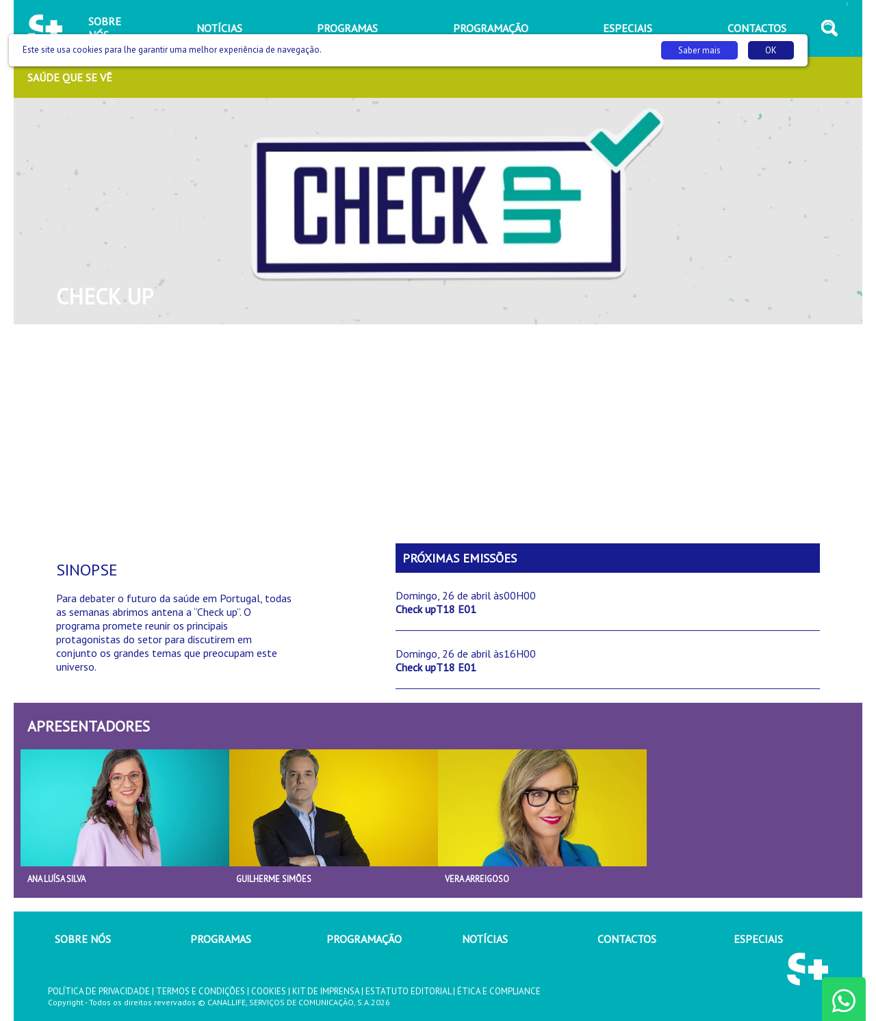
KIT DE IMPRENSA (325, 991)
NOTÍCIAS (485, 939)
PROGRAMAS (220, 939)
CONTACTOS (626, 939)
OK (771, 50)
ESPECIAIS (758, 939)
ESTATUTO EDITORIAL (408, 991)
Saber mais (699, 50)
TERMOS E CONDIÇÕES (200, 991)
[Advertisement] (438, 434)
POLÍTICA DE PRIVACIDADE (99, 991)
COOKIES (268, 991)
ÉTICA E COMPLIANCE (499, 991)
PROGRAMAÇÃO (364, 939)
